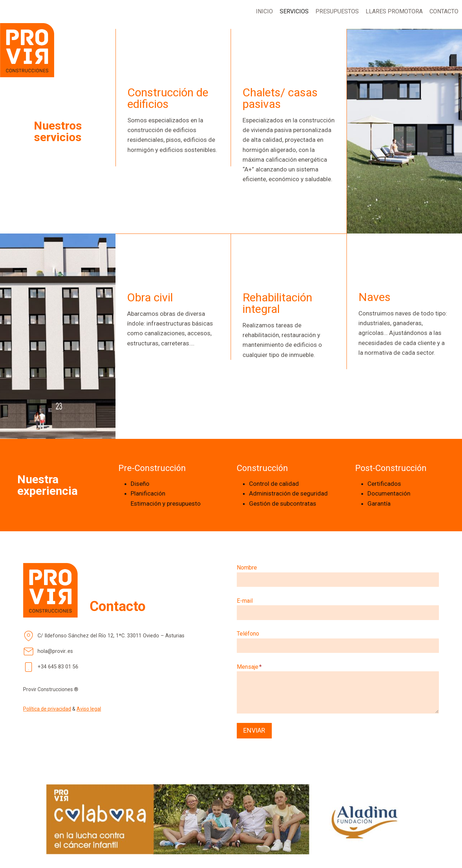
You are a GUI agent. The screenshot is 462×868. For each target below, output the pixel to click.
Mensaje (249, 666)
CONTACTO (444, 11)
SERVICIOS (294, 11)
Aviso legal (89, 709)
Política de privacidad (47, 709)
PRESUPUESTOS (337, 11)
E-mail (245, 600)
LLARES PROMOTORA (394, 11)
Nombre (247, 567)
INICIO (264, 11)
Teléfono (248, 633)
